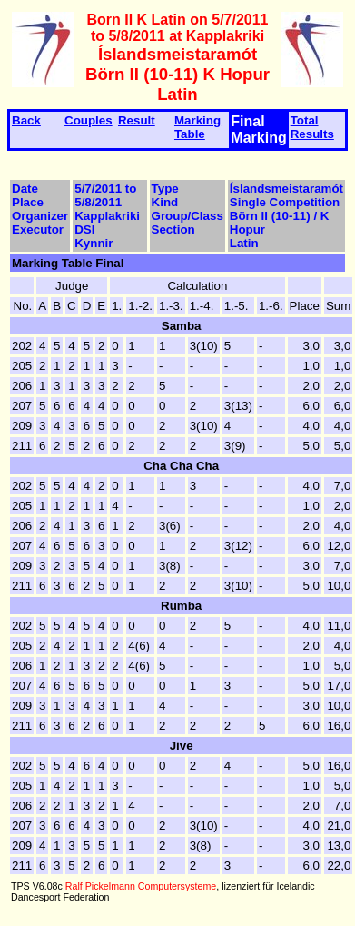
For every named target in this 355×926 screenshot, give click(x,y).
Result (136, 120)
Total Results (312, 127)
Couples (88, 120)
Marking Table (197, 127)
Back (26, 120)
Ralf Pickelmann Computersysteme (140, 886)
